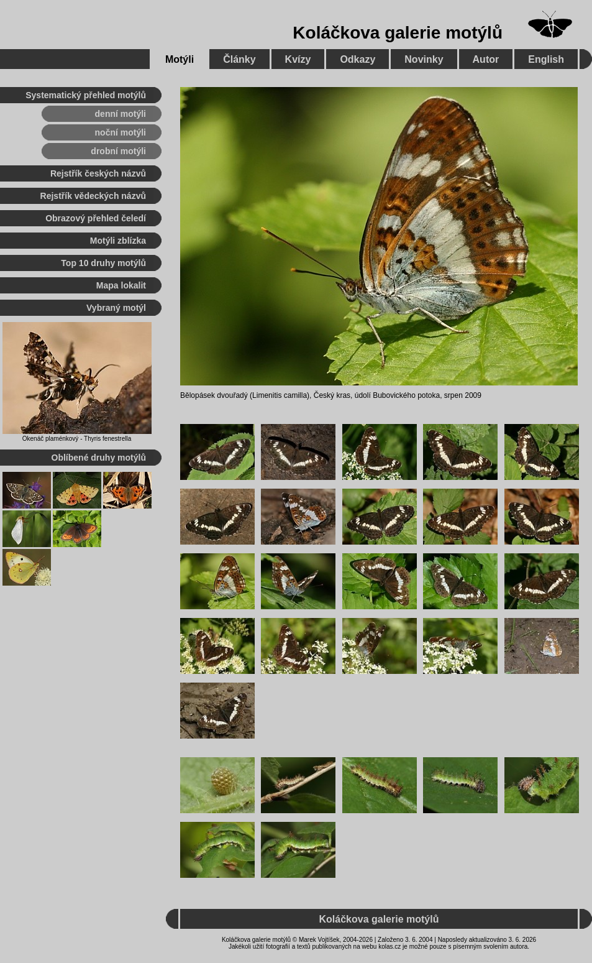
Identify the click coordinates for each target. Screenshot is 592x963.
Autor (486, 59)
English (546, 59)
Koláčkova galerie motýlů (398, 32)
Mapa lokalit (121, 285)
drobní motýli (118, 151)
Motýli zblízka (118, 241)
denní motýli (120, 114)
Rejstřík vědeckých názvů (93, 196)
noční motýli (120, 132)
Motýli (179, 59)
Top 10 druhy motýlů (103, 263)
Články (239, 59)
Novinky (423, 59)
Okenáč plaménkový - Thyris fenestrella (76, 438)
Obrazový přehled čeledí (95, 218)
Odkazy (357, 59)
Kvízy (298, 59)
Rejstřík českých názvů (98, 173)
